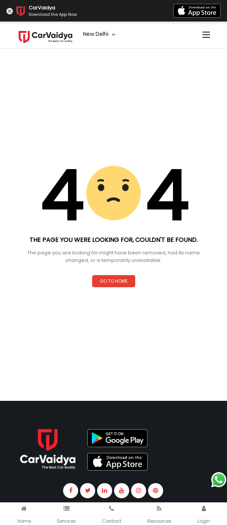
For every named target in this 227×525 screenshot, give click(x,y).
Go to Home (114, 281)
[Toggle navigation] (206, 35)
